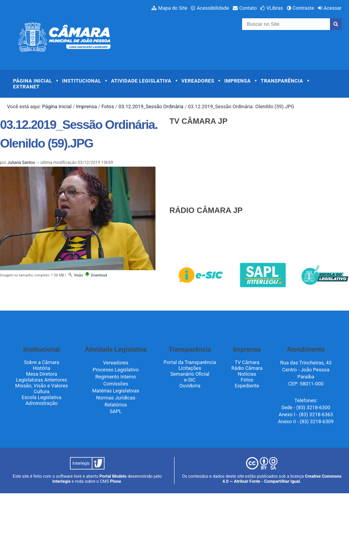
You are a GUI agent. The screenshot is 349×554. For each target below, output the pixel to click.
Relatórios (116, 405)
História (42, 368)
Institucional (81, 81)
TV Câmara (247, 362)
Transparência (282, 81)
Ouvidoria (189, 386)
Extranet (26, 87)
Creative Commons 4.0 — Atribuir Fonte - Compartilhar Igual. (282, 479)
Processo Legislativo (116, 370)
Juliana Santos (21, 162)
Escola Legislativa (41, 397)
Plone (115, 481)
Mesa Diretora (41, 374)
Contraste (303, 8)
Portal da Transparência (190, 362)
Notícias (247, 374)
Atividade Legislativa (141, 81)
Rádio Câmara (246, 368)
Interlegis (61, 481)
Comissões (115, 384)
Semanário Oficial (189, 374)
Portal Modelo (113, 476)
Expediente (247, 386)
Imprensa (237, 81)
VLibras (274, 8)
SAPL (116, 411)
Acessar (332, 8)
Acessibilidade (213, 8)
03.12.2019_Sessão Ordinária (151, 106)
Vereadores (197, 81)
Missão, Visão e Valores (41, 386)
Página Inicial (32, 81)
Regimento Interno (115, 377)
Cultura (41, 391)
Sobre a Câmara (41, 362)
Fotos (107, 106)
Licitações (189, 368)
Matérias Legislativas (115, 391)
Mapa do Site (172, 8)
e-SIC (189, 380)
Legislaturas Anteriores (41, 380)
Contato (248, 8)
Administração (41, 403)
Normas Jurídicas (115, 398)
